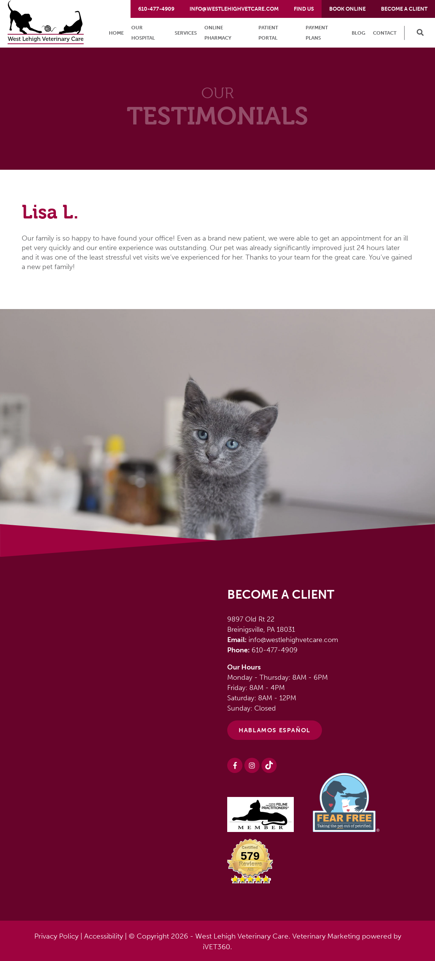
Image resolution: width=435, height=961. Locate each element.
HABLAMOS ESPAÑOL (275, 730)
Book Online (347, 9)
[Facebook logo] (234, 765)
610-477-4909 (156, 9)
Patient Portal (268, 33)
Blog (358, 33)
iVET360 (216, 946)
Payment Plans (317, 33)
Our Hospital (143, 33)
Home (116, 33)
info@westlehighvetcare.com (234, 9)
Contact (385, 33)
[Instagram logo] (252, 765)
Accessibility (103, 936)
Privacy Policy (56, 936)
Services (186, 33)
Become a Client (404, 9)
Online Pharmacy (217, 33)
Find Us (304, 9)
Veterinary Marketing (326, 936)
